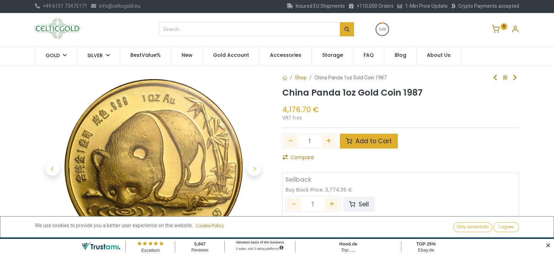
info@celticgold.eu (115, 6)
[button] (52, 168)
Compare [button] (298, 157)
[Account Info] (515, 30)
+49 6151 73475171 (61, 6)
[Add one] (329, 141)
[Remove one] (291, 141)
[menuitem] (145, 55)
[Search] (347, 29)
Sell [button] (359, 204)
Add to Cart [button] (369, 141)
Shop (301, 77)
